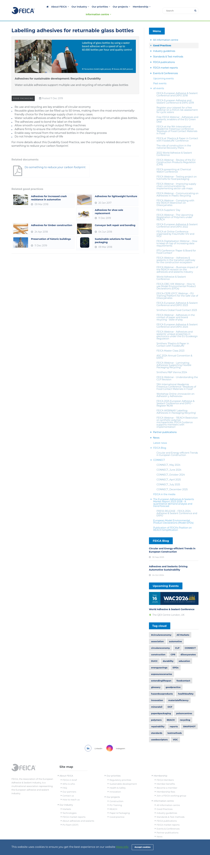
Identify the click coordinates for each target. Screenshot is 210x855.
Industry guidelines (164, 43)
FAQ (65, 780)
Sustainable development (123, 776)
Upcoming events (163, 71)
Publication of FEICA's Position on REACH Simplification (172, 521)
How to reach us (71, 792)
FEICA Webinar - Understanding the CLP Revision (177, 371)
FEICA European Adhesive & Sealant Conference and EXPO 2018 (177, 87)
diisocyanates (188, 647)
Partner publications (165, 424)
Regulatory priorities (120, 772)
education (184, 653)
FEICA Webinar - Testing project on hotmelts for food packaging (177, 170)
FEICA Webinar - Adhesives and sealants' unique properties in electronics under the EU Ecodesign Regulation (177, 328)
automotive (175, 634)
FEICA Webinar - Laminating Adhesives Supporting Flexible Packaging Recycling (174, 357)
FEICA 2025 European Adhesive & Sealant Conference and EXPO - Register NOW (175, 396)
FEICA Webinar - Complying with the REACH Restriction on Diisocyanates (175, 195)
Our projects (106, 6)
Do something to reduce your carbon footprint (43, 163)
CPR (173, 647)
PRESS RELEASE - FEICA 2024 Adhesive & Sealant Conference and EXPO (177, 506)
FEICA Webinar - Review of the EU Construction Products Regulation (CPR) (176, 155)
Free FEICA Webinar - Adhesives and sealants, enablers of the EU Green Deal (177, 112)
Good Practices (162, 38)
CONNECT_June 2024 (169, 462)
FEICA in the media (164, 486)
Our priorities (87, 6)
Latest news (160, 435)
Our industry (68, 6)
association (157, 634)
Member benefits (166, 776)
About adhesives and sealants (78, 813)
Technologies (70, 805)
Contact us (68, 788)
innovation (157, 693)
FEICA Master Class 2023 (170, 343)
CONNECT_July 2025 (168, 477)
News (156, 430)
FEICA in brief (70, 772)
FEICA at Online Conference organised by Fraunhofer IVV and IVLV (175, 226)
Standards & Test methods (168, 49)
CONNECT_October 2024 (171, 467)
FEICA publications (164, 54)
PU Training (115, 798)
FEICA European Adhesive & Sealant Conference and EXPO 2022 (177, 218)
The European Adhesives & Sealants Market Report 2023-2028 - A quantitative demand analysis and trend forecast (173, 495)
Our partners (69, 784)
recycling (185, 712)
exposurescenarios (161, 667)
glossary (155, 680)
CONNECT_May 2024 (168, 457)
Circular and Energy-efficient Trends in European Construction (177, 446)
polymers (156, 712)
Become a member (167, 780)
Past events (159, 76)
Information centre (146, 6)
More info (122, 846)
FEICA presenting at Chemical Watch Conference (174, 163)
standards (156, 725)
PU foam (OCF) (70, 817)
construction (158, 647)
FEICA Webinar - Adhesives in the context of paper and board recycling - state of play (176, 310)
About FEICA (50, 6)
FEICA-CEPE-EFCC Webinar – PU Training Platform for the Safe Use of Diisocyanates (177, 288)
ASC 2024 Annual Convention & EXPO (174, 349)
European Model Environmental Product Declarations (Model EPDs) (173, 514)
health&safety (185, 686)
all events (158, 80)
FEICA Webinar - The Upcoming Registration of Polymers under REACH (175, 210)
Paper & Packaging (119, 805)
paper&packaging (161, 706)
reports (174, 719)
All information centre (165, 32)
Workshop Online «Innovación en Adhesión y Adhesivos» (175, 387)
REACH (171, 712)
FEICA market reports (165, 60)
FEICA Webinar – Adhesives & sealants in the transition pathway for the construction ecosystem (176, 252)
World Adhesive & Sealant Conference (171, 270)
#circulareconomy (161, 627)
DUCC (154, 653)
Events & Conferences (165, 65)
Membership (125, 6)
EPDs (175, 660)
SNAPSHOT (189, 719)
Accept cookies (143, 847)
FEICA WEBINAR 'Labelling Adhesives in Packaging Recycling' (176, 404)
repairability (157, 719)
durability (168, 653)
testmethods (175, 725)
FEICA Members (165, 772)
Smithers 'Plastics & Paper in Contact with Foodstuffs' (173, 337)
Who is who (69, 776)
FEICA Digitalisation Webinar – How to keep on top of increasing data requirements (177, 236)
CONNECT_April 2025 (169, 472)
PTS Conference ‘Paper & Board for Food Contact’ (176, 244)
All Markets (183, 627)
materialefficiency (178, 693)
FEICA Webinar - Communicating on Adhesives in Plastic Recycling (178, 187)
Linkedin (92, 741)
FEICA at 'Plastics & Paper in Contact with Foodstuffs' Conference (177, 132)
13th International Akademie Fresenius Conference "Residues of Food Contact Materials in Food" (176, 379)
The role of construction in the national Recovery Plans (174, 139)
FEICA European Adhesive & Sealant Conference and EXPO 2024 (177, 318)
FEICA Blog (159, 440)
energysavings (159, 660)
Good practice (116, 809)
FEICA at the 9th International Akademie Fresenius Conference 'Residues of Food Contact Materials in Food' (177, 123)
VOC (175, 732)
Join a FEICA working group (171, 788)
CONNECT (159, 452)
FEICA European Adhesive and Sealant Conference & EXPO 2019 (175, 94)
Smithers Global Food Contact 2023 (177, 302)
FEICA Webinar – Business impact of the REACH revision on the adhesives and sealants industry (177, 262)
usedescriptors (159, 732)
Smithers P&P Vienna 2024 (172, 364)
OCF (170, 699)
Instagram (117, 741)
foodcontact (183, 673)
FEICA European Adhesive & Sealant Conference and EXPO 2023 (177, 296)
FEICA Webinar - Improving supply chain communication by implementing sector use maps (176, 179)
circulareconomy (160, 640)
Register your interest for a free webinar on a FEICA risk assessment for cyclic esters (177, 102)
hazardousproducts (162, 686)
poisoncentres (184, 706)
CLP (177, 640)
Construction (116, 794)
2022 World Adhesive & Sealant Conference (174, 146)
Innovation (115, 784)
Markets (67, 802)
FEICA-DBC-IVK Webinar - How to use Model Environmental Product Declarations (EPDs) (176, 279)
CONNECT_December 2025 (172, 482)
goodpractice (173, 680)
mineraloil (156, 699)
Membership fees (166, 784)
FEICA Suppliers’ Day (168, 202)
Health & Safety (117, 780)
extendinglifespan (161, 673)
